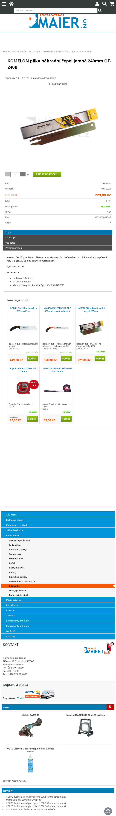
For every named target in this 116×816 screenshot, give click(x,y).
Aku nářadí (11, 514)
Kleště (12, 563)
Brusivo (10, 610)
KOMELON (106, 188)
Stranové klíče (16, 558)
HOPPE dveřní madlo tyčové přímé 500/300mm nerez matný (36, 803)
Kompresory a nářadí (16, 525)
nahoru (108, 811)
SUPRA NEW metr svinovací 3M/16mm (57, 370)
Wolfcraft (10, 631)
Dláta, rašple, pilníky (19, 595)
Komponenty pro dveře (17, 620)
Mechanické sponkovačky (22, 581)
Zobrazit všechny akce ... (15, 780)
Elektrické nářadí (14, 519)
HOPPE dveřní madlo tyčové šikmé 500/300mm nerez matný (36, 806)
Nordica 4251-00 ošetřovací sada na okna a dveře (30, 809)
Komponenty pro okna (17, 625)
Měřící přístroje (13, 600)
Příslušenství (12, 605)
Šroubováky (15, 554)
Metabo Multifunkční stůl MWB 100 (23, 799)
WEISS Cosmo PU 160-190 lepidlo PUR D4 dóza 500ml (30, 750)
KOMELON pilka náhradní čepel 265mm (91, 309)
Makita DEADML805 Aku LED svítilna (85, 715)
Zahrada (10, 615)
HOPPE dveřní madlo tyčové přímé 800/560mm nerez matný (36, 796)
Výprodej (10, 636)
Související (10, 237)
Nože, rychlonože (17, 590)
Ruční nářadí (12, 535)
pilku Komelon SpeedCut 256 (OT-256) (45, 285)
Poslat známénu (13, 247)
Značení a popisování (19, 540)
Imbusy (13, 572)
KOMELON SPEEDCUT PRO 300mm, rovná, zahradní (57, 309)
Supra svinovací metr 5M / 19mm (23, 370)
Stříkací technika (14, 530)
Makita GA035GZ (30, 715)
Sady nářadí (15, 544)
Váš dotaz (10, 242)
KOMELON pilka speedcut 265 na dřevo (23, 309)
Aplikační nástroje (18, 549)
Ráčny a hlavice (16, 567)
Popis (8, 232)
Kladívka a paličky (18, 576)
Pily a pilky (14, 586)
